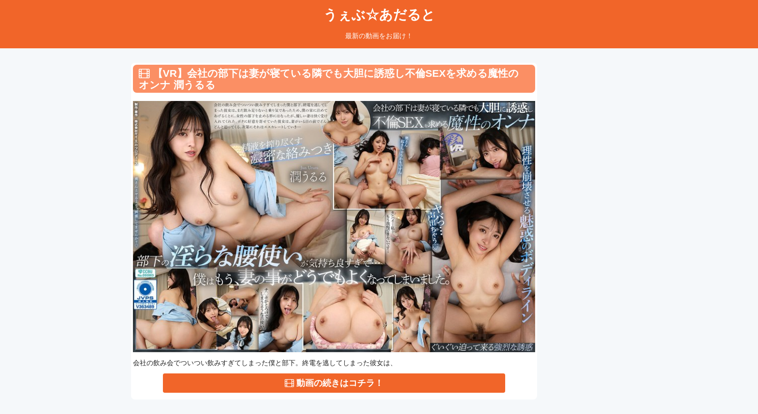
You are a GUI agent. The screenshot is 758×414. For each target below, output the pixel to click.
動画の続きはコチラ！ (334, 383)
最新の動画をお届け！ (379, 36)
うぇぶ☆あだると (379, 14)
